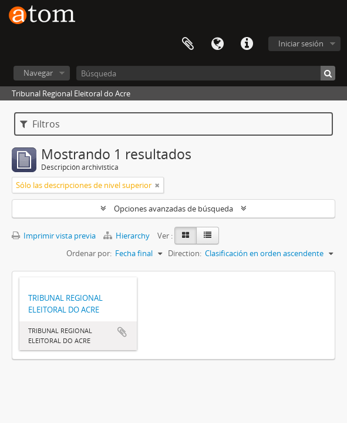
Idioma (217, 44)
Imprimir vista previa (54, 235)
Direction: (184, 253)
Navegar (38, 73)
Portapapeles (188, 44)
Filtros (40, 124)
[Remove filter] (157, 185)
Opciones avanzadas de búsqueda (173, 208)
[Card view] (185, 235)
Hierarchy (127, 235)
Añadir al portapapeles (122, 332)
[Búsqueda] (205, 73)
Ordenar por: (89, 253)
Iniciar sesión (301, 43)
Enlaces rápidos (246, 44)
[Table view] (207, 235)
